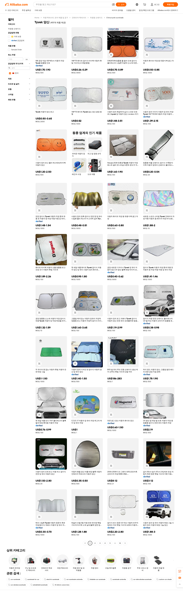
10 (120, 543)
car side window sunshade (141, 579)
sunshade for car (32, 579)
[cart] (145, 5)
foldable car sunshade (96, 579)
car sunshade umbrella (73, 579)
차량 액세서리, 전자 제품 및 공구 (55, 18)
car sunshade (14, 579)
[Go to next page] (125, 543)
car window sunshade (17, 585)
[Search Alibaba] (73, 4)
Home (37, 18)
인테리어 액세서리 (79, 18)
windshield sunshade (39, 585)
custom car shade (164, 579)
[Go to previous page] (85, 543)
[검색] (121, 4)
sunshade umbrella (118, 579)
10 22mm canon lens (60, 585)
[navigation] (19, 280)
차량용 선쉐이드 (96, 18)
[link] (179, 571)
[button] (113, 4)
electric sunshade (51, 579)
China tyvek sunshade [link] (114, 18)
